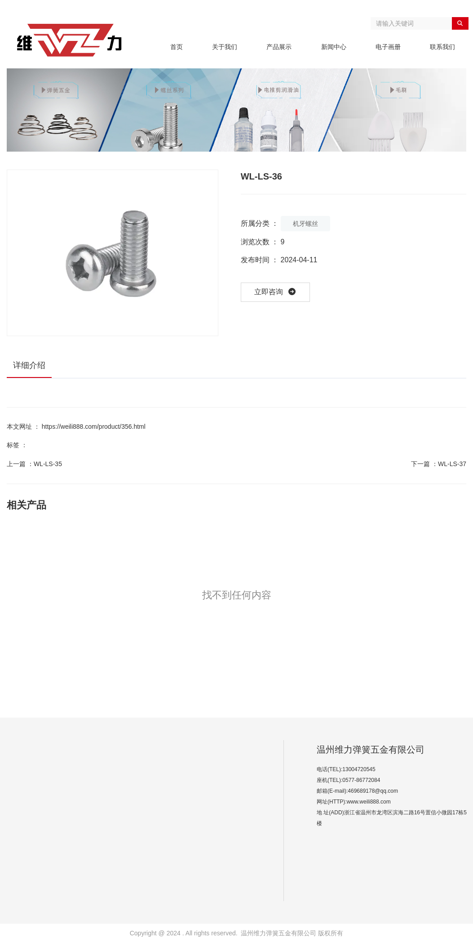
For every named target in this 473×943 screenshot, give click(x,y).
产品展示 (279, 46)
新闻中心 (333, 46)
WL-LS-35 (48, 463)
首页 (176, 46)
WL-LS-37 (452, 463)
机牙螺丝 (305, 223)
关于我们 (224, 46)
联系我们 (442, 46)
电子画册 (388, 46)
